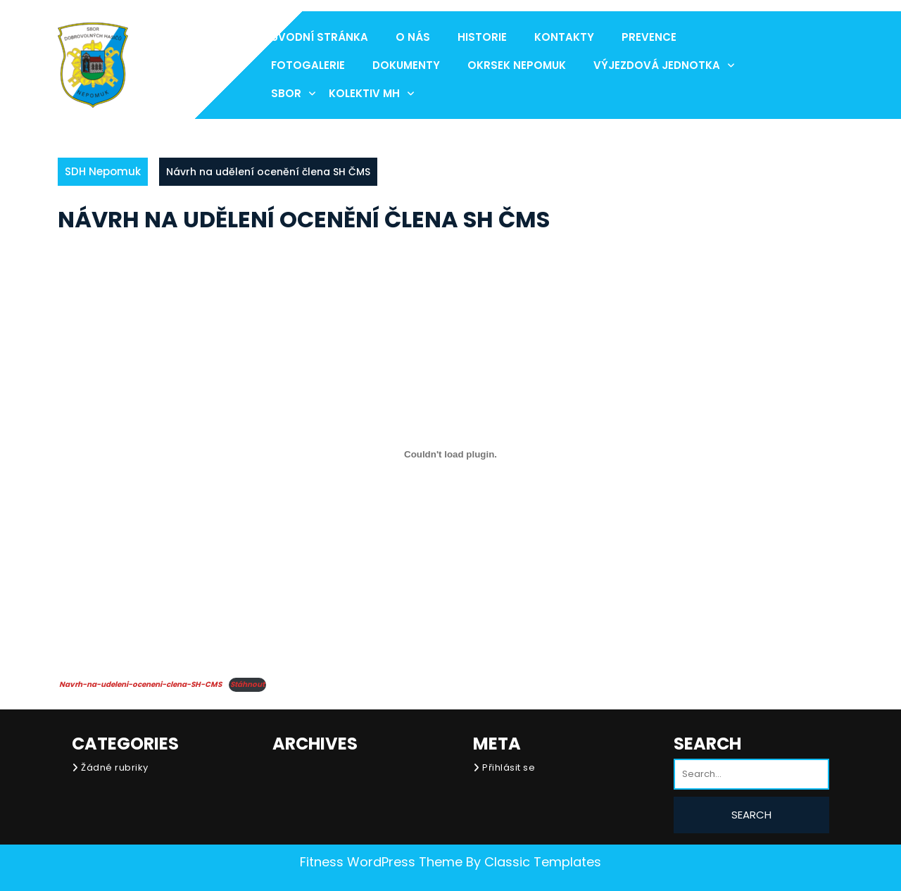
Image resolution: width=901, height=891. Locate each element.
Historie (482, 37)
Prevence (649, 37)
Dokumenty (406, 65)
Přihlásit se (508, 767)
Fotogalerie (308, 65)
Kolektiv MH (364, 93)
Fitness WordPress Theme (381, 862)
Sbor (286, 93)
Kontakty (564, 37)
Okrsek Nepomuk (516, 65)
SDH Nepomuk (103, 171)
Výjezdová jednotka (656, 65)
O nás (413, 37)
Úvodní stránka (319, 37)
